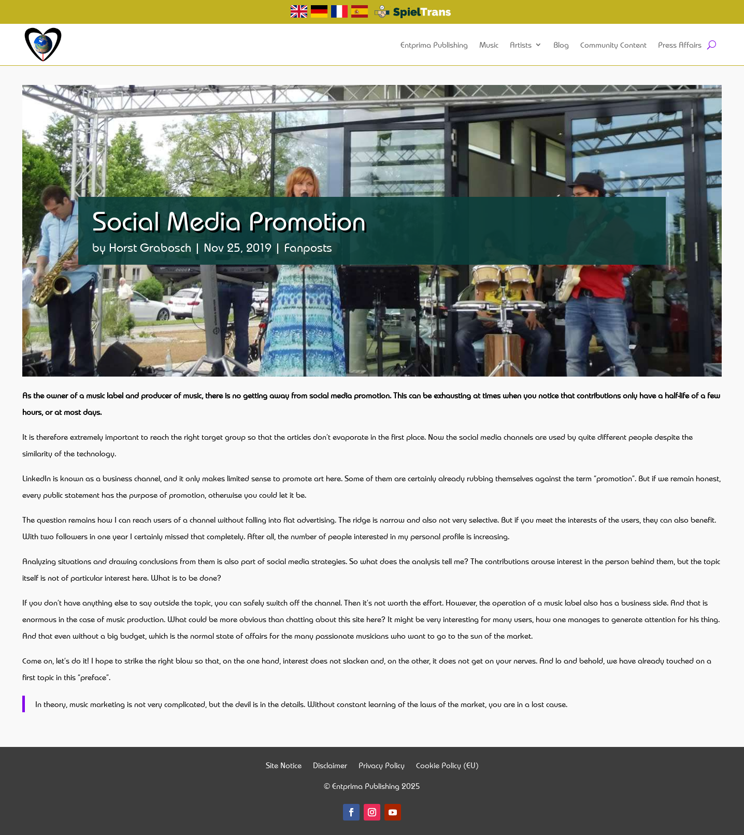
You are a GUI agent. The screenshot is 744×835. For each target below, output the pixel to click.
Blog (561, 44)
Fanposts (308, 247)
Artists (521, 44)
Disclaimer (330, 766)
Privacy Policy (382, 766)
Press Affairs (680, 44)
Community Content (613, 44)
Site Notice (284, 766)
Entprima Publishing (434, 44)
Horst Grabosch (150, 247)
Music (488, 44)
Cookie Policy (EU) (447, 766)
